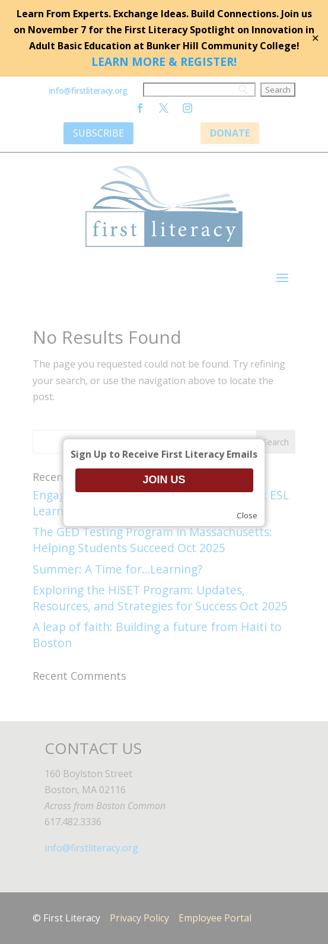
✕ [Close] (315, 38)
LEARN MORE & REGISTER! (164, 61)
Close (247, 515)
